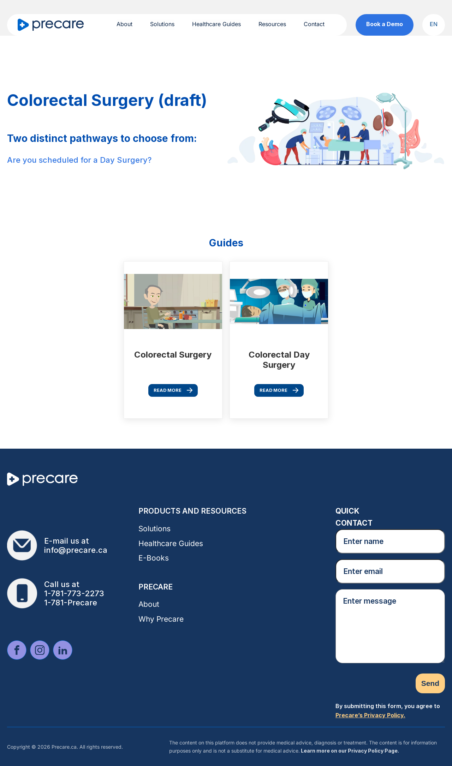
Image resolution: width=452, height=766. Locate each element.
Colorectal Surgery (173, 354)
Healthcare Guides (216, 24)
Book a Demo (384, 24)
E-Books (153, 557)
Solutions (162, 24)
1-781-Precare (70, 602)
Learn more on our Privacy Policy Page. (349, 751)
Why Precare (161, 619)
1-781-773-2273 (74, 593)
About (124, 24)
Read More (168, 390)
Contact (314, 24)
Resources (272, 24)
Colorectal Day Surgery (279, 359)
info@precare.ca (75, 550)
